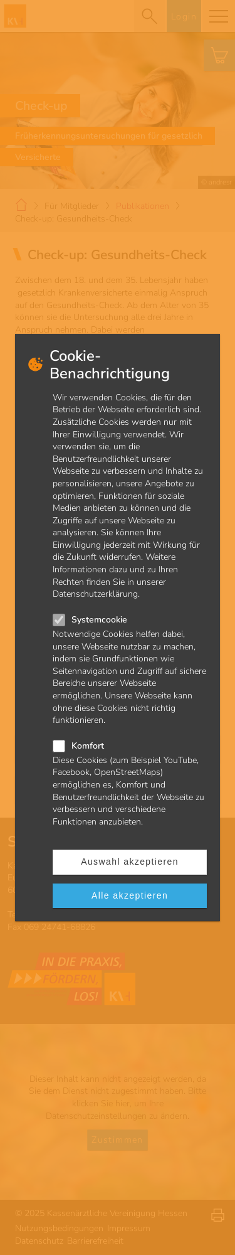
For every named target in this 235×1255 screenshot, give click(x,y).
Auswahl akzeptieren (130, 862)
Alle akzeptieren (129, 895)
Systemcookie (99, 620)
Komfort (87, 746)
